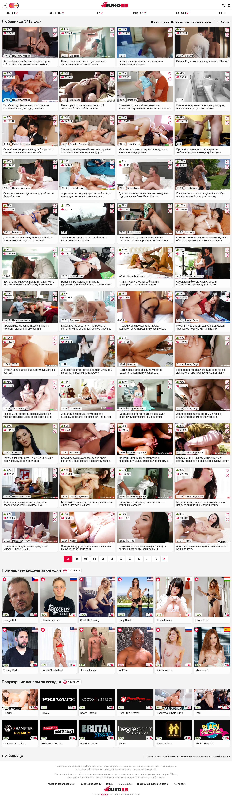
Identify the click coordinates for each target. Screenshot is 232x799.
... (147, 559)
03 (85, 559)
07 (121, 559)
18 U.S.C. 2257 (124, 784)
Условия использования (61, 784)
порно (104, 794)
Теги (98, 13)
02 (76, 559)
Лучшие (165, 22)
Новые (155, 22)
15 (156, 559)
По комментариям (201, 22)
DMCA (109, 784)
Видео (12, 13)
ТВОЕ (222, 13)
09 (138, 559)
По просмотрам (180, 22)
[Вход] (229, 5)
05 (103, 559)
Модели (139, 13)
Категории (56, 13)
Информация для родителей (153, 784)
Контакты (179, 784)
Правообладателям (90, 784)
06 (112, 559)
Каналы (182, 13)
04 (94, 559)
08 (130, 559)
